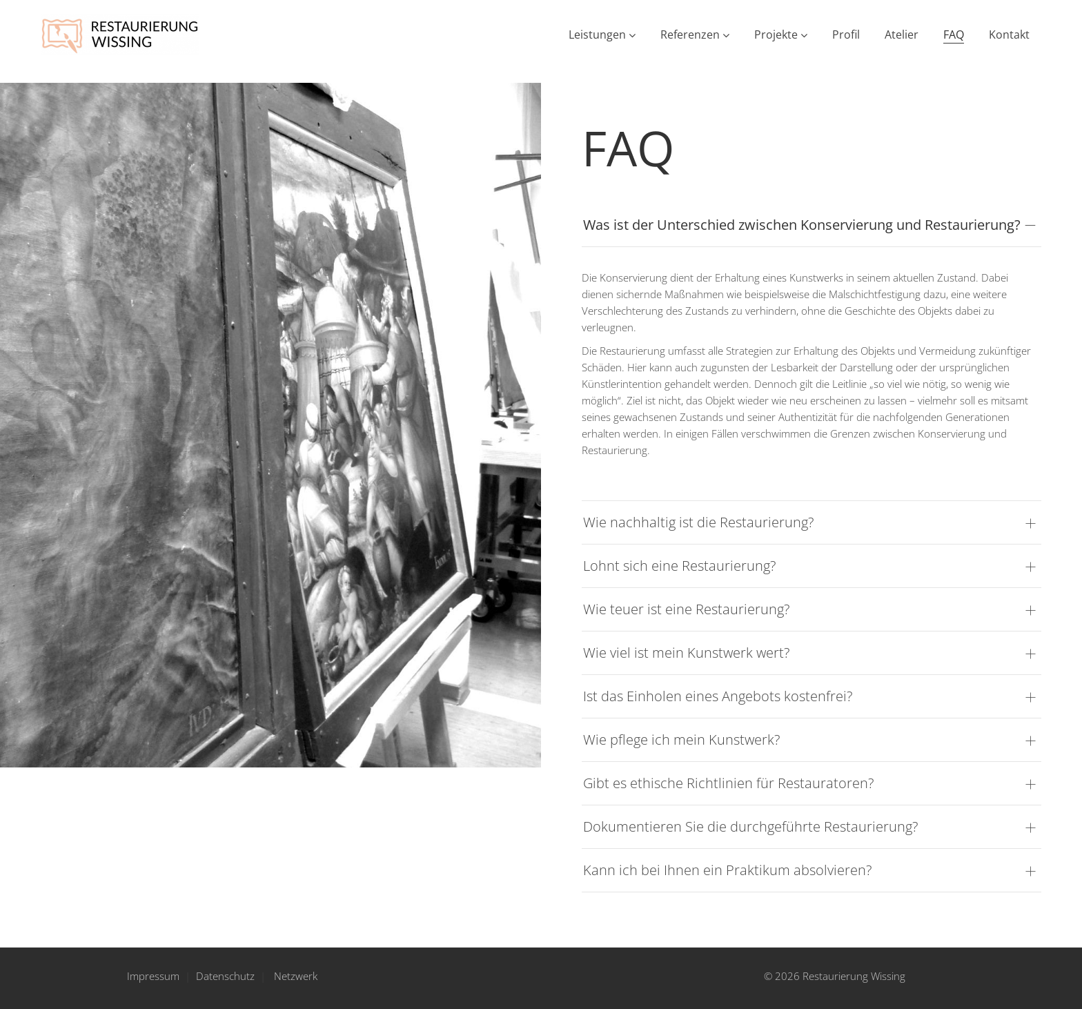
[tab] (811, 225)
